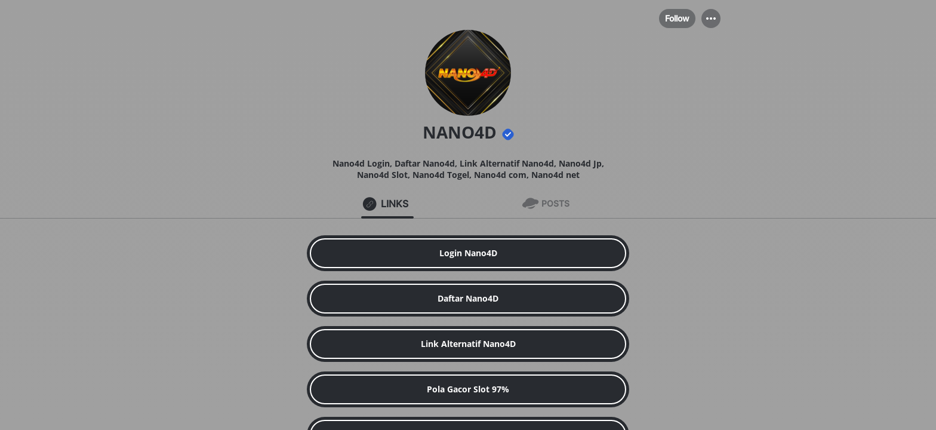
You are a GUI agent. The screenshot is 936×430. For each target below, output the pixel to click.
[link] (468, 253)
